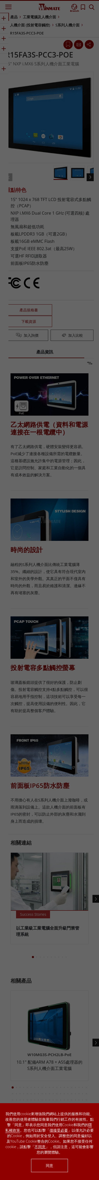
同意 (49, 1165)
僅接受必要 (58, 1130)
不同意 (40, 1146)
